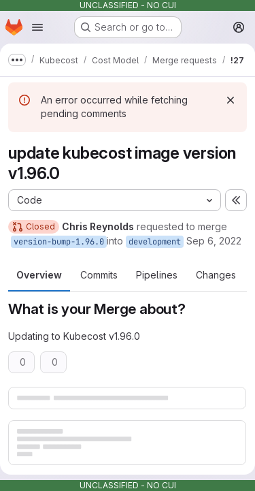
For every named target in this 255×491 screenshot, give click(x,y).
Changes (216, 275)
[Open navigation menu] (37, 27)
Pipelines (156, 275)
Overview (39, 275)
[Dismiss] (230, 100)
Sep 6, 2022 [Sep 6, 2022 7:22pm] (213, 241)
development (155, 241)
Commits (99, 275)
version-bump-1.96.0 (59, 241)
